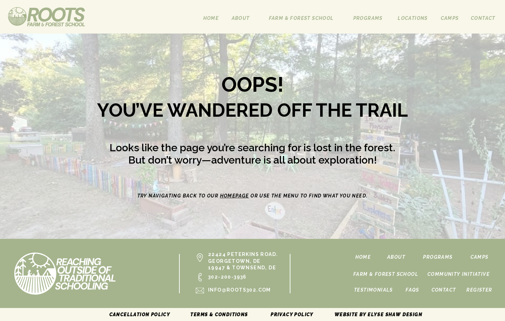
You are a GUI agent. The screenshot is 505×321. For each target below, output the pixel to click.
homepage (234, 195)
